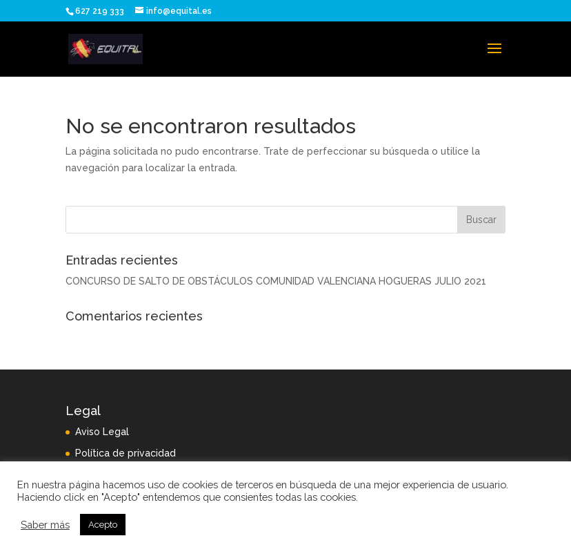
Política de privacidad (125, 453)
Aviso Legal (102, 431)
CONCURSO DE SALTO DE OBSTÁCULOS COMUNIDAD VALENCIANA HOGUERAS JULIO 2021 (276, 281)
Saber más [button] (45, 524)
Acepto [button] (102, 524)
